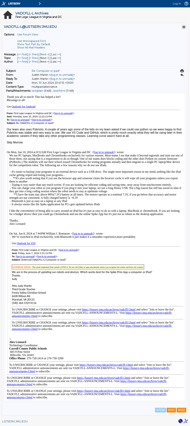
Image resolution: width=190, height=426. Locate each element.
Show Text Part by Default (33, 44)
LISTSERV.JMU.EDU (15, 421)
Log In (177, 3)
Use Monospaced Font (31, 41)
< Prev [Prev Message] (34, 54)
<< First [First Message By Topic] (22, 58)
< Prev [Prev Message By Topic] (34, 58)
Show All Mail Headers (31, 47)
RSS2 (181, 410)
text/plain (37, 90)
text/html (59, 90)
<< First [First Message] (22, 54)
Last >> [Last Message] (55, 54)
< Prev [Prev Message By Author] (34, 61)
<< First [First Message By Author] (22, 61)
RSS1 (171, 410)
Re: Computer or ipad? (46, 71)
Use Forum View (27, 34)
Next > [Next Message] (44, 54)
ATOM (161, 410)
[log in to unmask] (61, 74)
